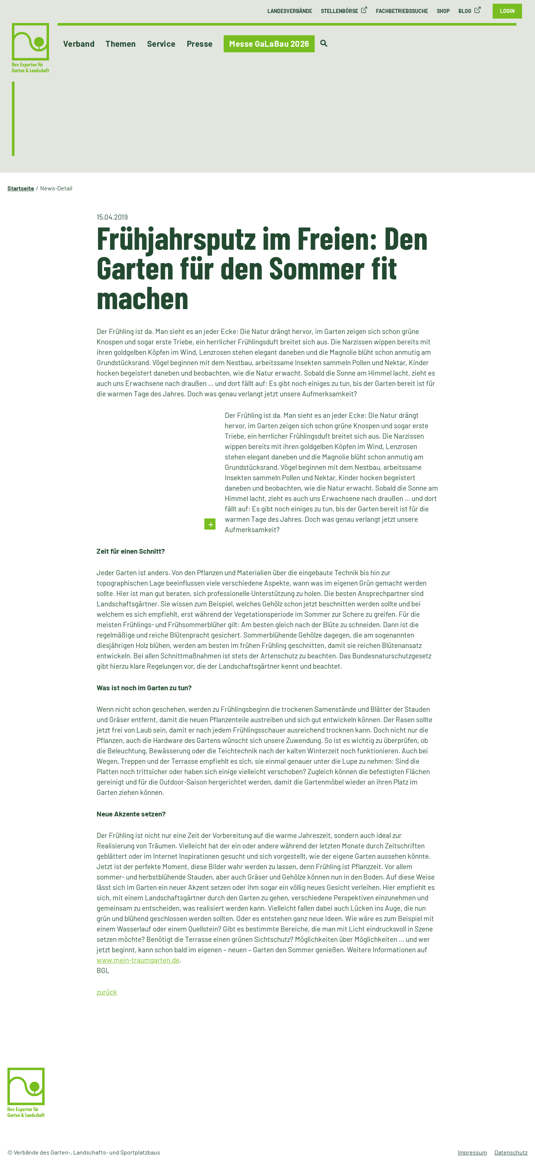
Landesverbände (290, 11)
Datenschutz (511, 1152)
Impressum (472, 1152)
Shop (443, 11)
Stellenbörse (339, 11)
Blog (464, 11)
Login (507, 11)
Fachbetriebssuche (402, 11)
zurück (107, 992)
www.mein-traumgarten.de (138, 960)
